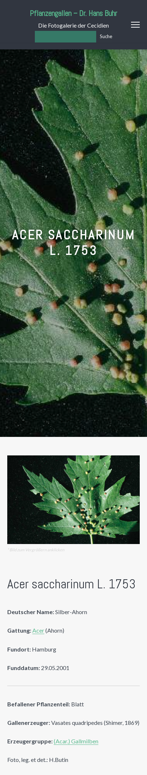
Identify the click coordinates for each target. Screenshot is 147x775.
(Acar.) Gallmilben (76, 741)
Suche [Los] (106, 36)
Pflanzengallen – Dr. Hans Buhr (73, 13)
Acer (38, 630)
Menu (135, 25)
